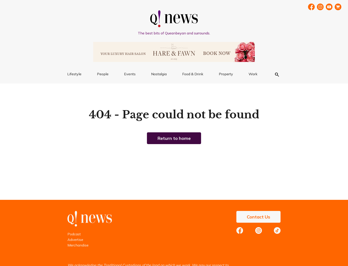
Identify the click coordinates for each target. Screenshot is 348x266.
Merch (338, 7)
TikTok (277, 230)
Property (226, 74)
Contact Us (258, 217)
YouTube (329, 7)
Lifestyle (74, 74)
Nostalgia (159, 74)
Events (130, 74)
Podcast (74, 234)
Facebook (311, 7)
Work (253, 74)
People (103, 74)
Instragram (320, 7)
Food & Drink (192, 74)
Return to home (174, 138)
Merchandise (78, 245)
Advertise (75, 239)
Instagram (258, 230)
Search (277, 74)
